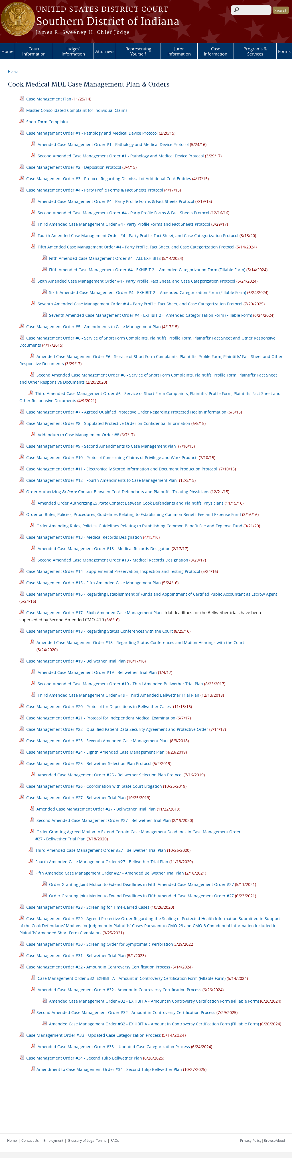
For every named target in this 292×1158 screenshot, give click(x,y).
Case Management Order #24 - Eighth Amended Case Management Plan (95, 752)
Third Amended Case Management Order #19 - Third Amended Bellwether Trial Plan (118, 695)
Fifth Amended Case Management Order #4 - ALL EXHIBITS (105, 258)
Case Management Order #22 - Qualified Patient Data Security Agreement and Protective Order (117, 729)
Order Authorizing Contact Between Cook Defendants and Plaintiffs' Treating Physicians (117, 491)
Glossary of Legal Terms (87, 1140)
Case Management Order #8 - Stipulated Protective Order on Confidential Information (108, 423)
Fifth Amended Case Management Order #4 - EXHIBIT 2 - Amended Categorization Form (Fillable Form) (147, 269)
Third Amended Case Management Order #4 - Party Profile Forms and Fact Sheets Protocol (124, 224)
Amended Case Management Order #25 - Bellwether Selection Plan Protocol (110, 775)
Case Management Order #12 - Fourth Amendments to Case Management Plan (101, 480)
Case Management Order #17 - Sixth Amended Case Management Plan (94, 612)
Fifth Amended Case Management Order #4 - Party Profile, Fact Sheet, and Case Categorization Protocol (136, 247)
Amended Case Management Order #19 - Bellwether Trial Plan (97, 672)
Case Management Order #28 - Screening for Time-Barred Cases (87, 907)
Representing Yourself (138, 51)
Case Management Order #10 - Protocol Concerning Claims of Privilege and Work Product (111, 457)
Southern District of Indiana (107, 21)
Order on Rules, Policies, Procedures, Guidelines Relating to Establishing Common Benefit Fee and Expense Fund (133, 514)
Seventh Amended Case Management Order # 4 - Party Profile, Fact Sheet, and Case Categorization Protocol (140, 304)
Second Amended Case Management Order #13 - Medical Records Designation (113, 560)
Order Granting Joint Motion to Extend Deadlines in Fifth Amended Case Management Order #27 (141, 884)
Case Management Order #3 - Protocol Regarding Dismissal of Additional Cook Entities (108, 178)
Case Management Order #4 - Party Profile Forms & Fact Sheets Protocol (94, 190)
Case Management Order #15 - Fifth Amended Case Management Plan (93, 582)
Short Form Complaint (47, 121)
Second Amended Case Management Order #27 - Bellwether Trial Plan (103, 820)
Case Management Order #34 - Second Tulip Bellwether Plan (84, 1058)
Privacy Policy (250, 1140)
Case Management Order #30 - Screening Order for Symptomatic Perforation (99, 944)
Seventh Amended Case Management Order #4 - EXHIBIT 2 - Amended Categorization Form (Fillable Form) (150, 315)
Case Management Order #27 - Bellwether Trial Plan (76, 797)
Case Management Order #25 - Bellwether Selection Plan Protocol (88, 763)
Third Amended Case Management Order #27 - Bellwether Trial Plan (100, 850)
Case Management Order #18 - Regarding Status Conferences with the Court (99, 631)
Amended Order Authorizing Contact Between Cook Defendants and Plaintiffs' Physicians (130, 503)
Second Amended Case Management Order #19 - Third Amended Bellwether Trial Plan (120, 683)
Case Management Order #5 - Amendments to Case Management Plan (93, 326)
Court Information (34, 51)
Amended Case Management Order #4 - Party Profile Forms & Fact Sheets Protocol (116, 201)
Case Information (215, 51)
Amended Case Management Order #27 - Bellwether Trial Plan (96, 809)
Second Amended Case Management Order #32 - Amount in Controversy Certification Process (126, 1012)
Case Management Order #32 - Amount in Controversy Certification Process (97, 967)
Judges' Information (73, 51)
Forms (284, 51)
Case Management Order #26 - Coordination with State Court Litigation (94, 786)
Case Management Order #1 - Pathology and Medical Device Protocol (92, 133)
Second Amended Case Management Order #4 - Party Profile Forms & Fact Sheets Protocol (124, 212)
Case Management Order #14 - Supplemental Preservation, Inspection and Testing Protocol (113, 571)
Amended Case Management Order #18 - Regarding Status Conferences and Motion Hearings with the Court (140, 642)
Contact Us (30, 1140)
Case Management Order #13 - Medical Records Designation (84, 537)
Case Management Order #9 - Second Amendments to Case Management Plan (101, 446)
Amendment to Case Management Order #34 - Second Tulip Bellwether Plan (109, 1069)
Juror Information (179, 51)
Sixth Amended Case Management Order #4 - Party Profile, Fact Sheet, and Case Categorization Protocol (136, 281)
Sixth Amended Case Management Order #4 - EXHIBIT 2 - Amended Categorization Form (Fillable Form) (147, 292)
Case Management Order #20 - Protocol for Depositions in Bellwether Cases (98, 706)
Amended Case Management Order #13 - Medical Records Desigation (104, 548)
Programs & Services (255, 51)
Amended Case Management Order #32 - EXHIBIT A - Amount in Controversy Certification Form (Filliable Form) (154, 1001)
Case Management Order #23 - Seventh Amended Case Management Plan (97, 740)
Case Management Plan (48, 99)
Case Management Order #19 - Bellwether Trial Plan (75, 661)
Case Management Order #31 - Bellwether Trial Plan (76, 955)
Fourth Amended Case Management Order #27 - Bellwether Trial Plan (101, 861)
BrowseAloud (274, 1140)
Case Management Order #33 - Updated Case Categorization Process (93, 1035)
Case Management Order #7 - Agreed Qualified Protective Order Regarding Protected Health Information (126, 412)
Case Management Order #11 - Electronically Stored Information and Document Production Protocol (121, 469)
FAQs (115, 1140)
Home (7, 51)
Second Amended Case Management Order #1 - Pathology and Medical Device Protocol (121, 156)
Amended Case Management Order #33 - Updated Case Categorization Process (113, 1046)
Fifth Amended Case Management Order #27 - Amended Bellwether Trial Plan (109, 873)
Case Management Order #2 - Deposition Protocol (73, 167)
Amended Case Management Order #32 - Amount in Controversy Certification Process (119, 989)
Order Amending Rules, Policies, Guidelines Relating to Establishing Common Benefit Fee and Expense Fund (140, 525)
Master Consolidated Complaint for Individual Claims (76, 110)
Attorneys (104, 51)
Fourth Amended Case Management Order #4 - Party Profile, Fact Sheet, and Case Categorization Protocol (138, 235)
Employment (53, 1140)
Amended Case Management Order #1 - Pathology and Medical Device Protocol (113, 144)
